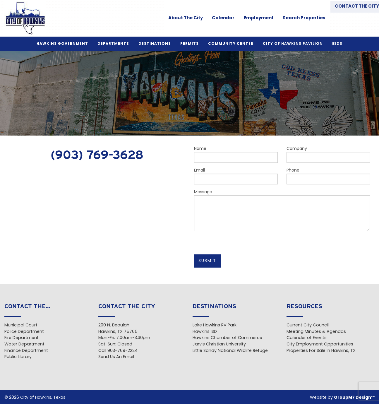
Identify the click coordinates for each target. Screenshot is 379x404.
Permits (189, 44)
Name (236, 155)
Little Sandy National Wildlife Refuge (230, 351)
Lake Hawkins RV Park (214, 325)
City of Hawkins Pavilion (293, 44)
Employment (255, 18)
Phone (328, 176)
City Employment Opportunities (320, 344)
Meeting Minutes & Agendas (316, 332)
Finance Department (26, 351)
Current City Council (308, 325)
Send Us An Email (116, 357)
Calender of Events (307, 338)
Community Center (230, 44)
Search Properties (300, 18)
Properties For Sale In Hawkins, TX (321, 351)
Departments (113, 44)
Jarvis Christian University (219, 344)
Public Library (18, 357)
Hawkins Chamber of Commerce (227, 338)
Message (282, 210)
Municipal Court (20, 325)
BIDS (337, 44)
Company (328, 155)
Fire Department (21, 338)
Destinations (154, 44)
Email (236, 176)
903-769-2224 (122, 351)
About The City (182, 18)
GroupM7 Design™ (354, 398)
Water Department (24, 344)
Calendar (220, 18)
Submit (207, 261)
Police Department (24, 332)
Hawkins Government (62, 44)
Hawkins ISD (205, 332)
